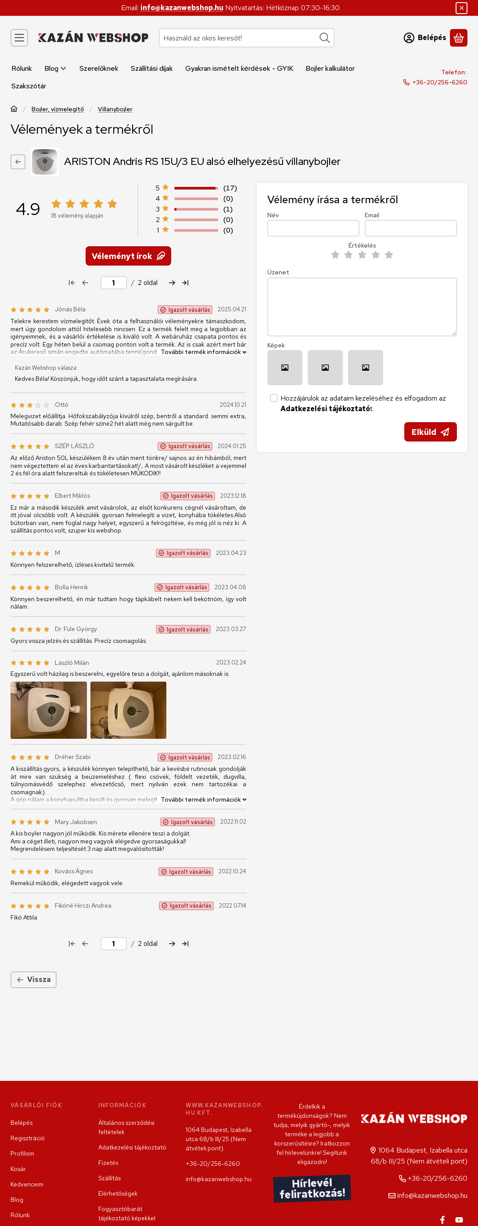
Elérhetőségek (118, 1193)
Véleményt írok (128, 256)
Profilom (22, 1153)
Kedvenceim (27, 1184)
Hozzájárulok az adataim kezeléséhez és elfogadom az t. (363, 403)
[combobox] (246, 37)
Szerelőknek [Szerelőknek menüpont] (99, 68)
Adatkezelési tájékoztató (132, 1147)
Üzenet (278, 272)
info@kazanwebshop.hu (181, 7)
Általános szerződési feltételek (126, 1127)
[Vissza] (18, 161)
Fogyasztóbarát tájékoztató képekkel (126, 1213)
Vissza (33, 979)
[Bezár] (461, 8)
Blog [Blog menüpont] (55, 68)
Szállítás (109, 1178)
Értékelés (362, 245)
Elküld (430, 432)
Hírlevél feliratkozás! (312, 1189)
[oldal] (114, 282)
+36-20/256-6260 (440, 82)
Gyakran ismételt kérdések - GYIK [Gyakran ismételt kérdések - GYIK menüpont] (239, 68)
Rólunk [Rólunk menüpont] (21, 68)
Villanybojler (115, 109)
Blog (17, 1200)
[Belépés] (425, 38)
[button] (49, 709)
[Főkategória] (14, 110)
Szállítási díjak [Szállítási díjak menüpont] (152, 68)
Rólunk (20, 1215)
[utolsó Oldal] (185, 282)
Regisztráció (28, 1138)
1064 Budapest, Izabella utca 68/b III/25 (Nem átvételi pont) (219, 1139)
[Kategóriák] (19, 38)
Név (273, 215)
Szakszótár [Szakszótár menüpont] (28, 86)
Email (372, 215)
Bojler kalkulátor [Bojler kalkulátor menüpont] (330, 68)
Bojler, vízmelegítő (58, 109)
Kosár (18, 1169)
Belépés (21, 1123)
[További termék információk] (201, 352)
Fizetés (108, 1163)
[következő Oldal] (172, 282)
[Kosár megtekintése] (458, 38)
